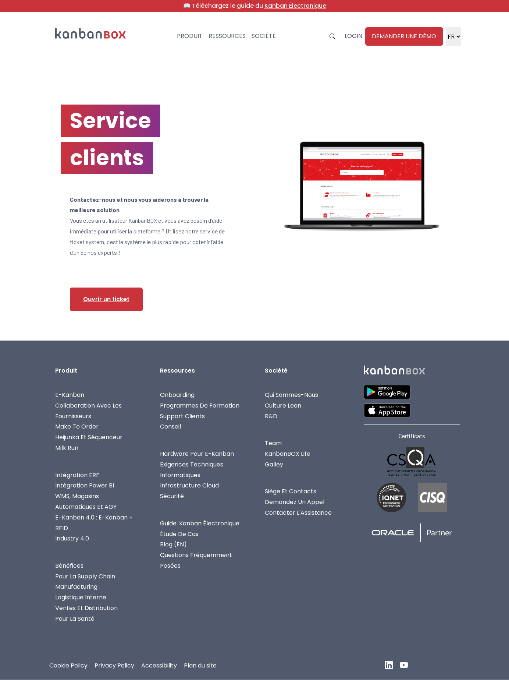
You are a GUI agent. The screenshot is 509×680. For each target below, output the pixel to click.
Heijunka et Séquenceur (88, 437)
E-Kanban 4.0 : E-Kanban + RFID (94, 522)
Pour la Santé (75, 618)
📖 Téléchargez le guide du (254, 6)
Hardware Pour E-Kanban (197, 454)
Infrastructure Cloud (189, 485)
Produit (190, 36)
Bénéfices (69, 565)
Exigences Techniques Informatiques (191, 469)
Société (264, 36)
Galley (274, 464)
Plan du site (200, 665)
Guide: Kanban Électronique (199, 523)
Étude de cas (179, 534)
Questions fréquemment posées (196, 560)
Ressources (227, 36)
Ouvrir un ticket (106, 299)
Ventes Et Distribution (86, 608)
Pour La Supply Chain (85, 576)
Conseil (170, 426)
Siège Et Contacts (290, 491)
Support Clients (182, 416)
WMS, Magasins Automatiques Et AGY (86, 501)
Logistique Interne (80, 597)
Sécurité (172, 496)
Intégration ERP (77, 475)
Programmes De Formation (199, 405)
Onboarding (177, 395)
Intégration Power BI (84, 485)
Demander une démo (404, 36)
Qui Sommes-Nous (291, 395)
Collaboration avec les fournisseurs (88, 410)
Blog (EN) (173, 544)
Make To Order (77, 426)
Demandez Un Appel (294, 502)
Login (353, 36)
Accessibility (159, 665)
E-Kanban (69, 395)
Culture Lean (283, 405)
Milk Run (66, 448)
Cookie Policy (68, 665)
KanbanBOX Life (287, 454)
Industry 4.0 (72, 538)
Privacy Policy (114, 665)
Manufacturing (76, 586)
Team (273, 443)
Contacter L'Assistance (298, 512)
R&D (271, 416)
